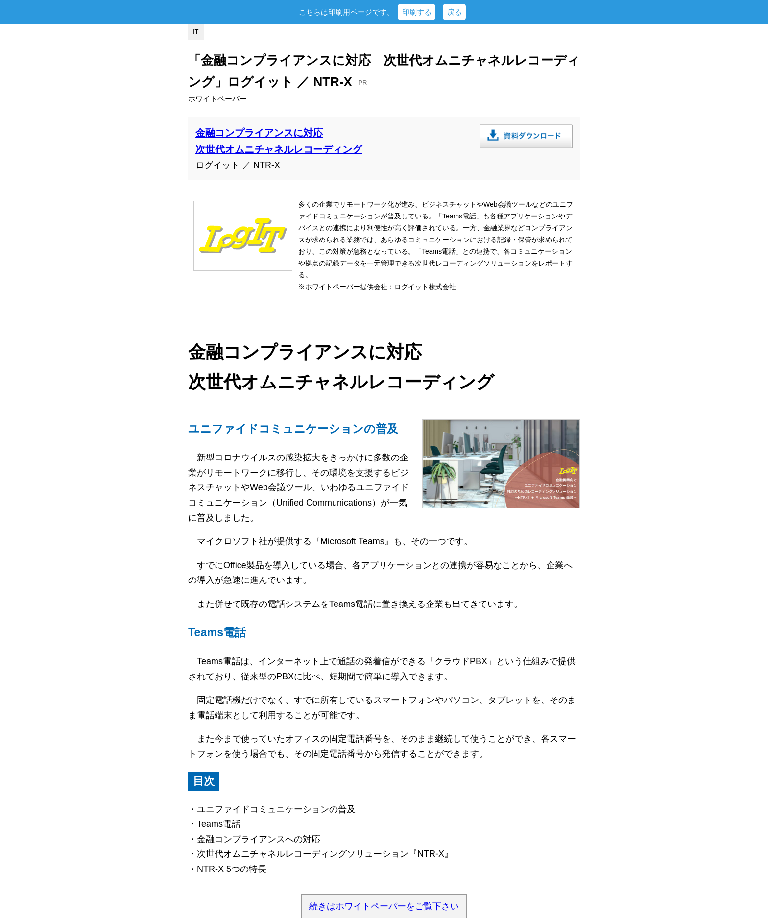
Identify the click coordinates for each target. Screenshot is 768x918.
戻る (454, 12)
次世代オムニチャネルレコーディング (278, 149)
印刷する (417, 12)
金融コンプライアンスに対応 (259, 132)
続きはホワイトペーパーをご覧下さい (384, 906)
